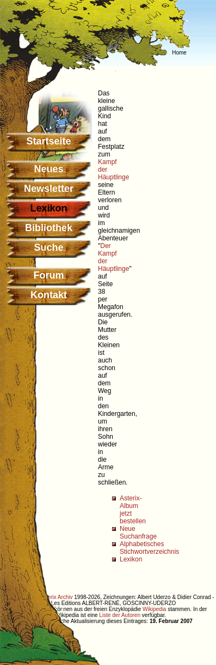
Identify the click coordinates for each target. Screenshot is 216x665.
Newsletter (48, 188)
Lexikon (131, 559)
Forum (49, 275)
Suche (48, 247)
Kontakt (48, 294)
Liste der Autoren (119, 615)
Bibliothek (48, 227)
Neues (48, 169)
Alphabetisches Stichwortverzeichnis (149, 547)
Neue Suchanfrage (138, 532)
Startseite (48, 141)
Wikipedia (154, 609)
